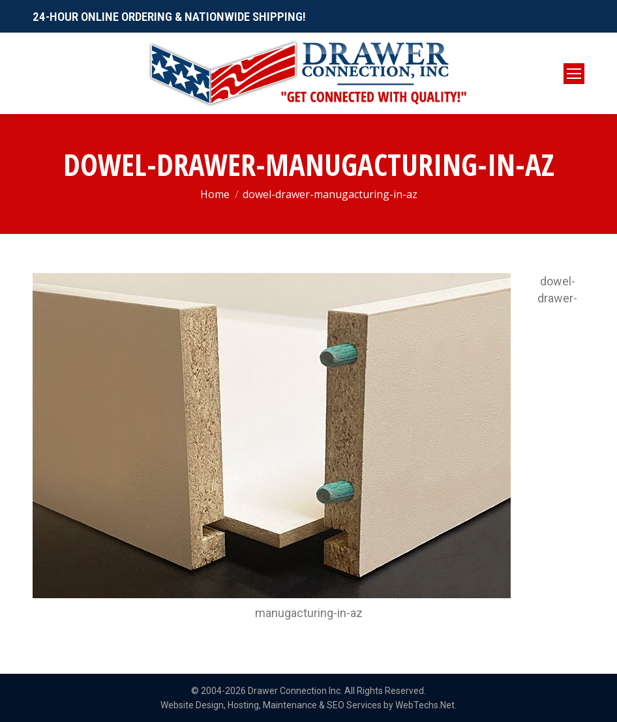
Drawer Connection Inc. (295, 691)
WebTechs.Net (425, 705)
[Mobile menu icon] (574, 73)
